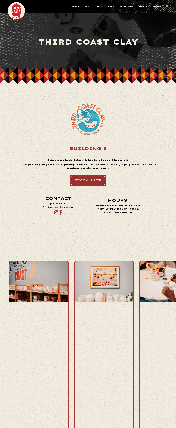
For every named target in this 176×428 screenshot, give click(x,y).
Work (110, 6)
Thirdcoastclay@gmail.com (58, 207)
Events (143, 6)
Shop (88, 6)
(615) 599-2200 (58, 203)
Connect (158, 6)
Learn (75, 6)
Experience (126, 6)
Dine (99, 6)
